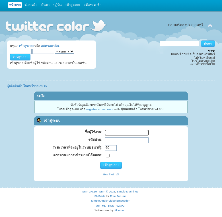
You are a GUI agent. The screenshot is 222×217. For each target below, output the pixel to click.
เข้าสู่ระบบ (26, 46)
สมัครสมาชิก (50, 46)
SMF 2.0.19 (89, 191)
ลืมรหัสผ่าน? (111, 174)
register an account (99, 109)
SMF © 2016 (107, 191)
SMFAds (99, 196)
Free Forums (118, 196)
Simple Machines (127, 191)
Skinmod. (120, 210)
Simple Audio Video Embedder (110, 200)
